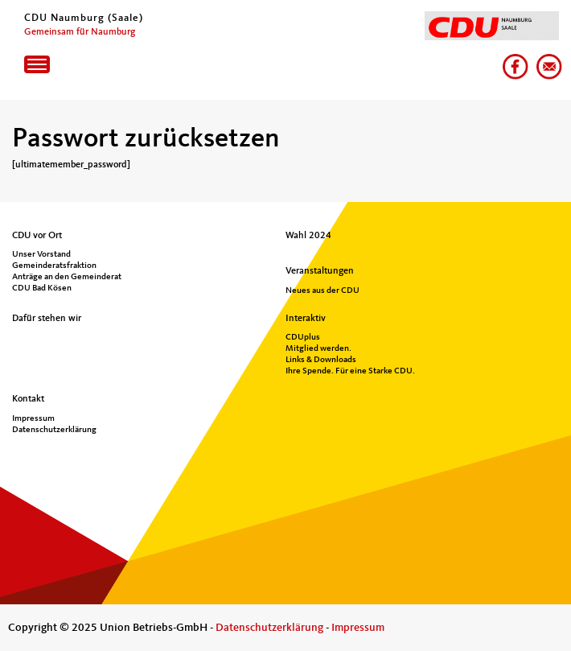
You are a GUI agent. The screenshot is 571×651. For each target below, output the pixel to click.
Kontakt (28, 399)
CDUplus (303, 337)
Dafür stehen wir (46, 318)
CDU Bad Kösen (42, 288)
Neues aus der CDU (322, 290)
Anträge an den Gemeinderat (66, 277)
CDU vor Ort (37, 236)
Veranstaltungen (320, 271)
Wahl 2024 (308, 236)
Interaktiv (306, 318)
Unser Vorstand (41, 254)
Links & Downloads (321, 360)
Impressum (33, 418)
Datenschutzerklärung (54, 430)
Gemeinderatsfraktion (54, 266)
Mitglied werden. (318, 348)
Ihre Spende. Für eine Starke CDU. (350, 371)
